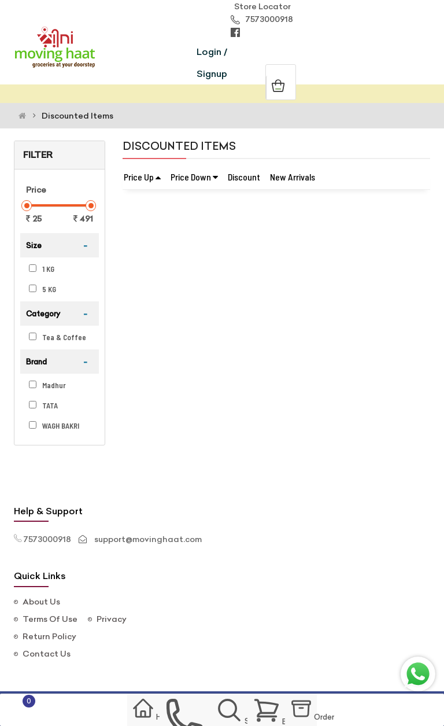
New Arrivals (292, 176)
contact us (179, 712)
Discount (244, 176)
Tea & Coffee (57, 337)
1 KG (41, 269)
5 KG (42, 289)
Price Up (142, 176)
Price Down (194, 176)
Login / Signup (212, 62)
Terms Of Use (50, 619)
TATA (43, 405)
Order (321, 711)
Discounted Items (77, 116)
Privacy (112, 619)
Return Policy (49, 636)
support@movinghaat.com (148, 539)
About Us (41, 601)
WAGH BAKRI (54, 425)
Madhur (47, 385)
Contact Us (47, 653)
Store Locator (261, 6)
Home (129, 711)
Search (233, 712)
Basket (275, 710)
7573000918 (262, 19)
